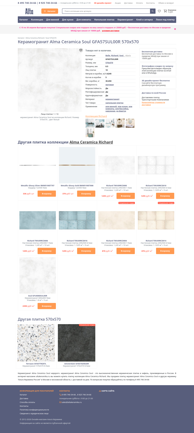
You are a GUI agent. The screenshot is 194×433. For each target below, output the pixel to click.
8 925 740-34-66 (48, 2)
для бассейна (121, 108)
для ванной (111, 106)
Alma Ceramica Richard (91, 142)
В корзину (46, 193)
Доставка (128, 3)
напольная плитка (114, 103)
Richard (114, 55)
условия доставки (110, 30)
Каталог (50, 11)
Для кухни (67, 19)
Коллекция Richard (96, 116)
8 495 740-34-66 (27, 2)
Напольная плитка (104, 19)
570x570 (109, 62)
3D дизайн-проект (102, 3)
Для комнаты (84, 19)
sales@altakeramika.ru (72, 402)
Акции (118, 3)
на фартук (121, 111)
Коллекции (37, 19)
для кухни (123, 106)
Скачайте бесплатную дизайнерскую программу (156, 82)
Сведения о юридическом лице (34, 413)
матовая (110, 84)
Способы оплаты (27, 402)
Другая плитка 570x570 (39, 319)
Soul (121, 55)
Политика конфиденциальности (34, 409)
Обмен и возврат (166, 3)
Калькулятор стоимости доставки (153, 103)
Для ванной (52, 19)
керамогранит (113, 99)
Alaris (128, 55)
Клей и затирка (144, 19)
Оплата (139, 3)
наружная (110, 111)
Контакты (150, 3)
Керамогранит (125, 19)
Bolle (108, 55)
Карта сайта (106, 391)
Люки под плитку (165, 19)
